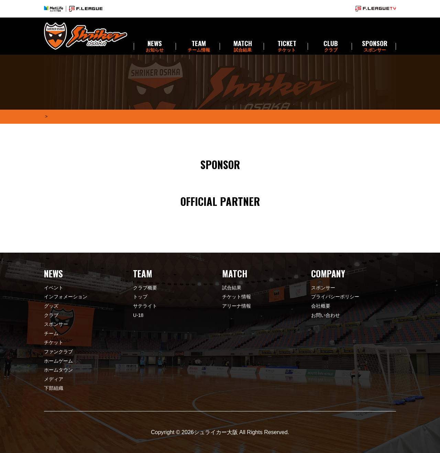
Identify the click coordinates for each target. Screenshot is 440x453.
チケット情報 (236, 296)
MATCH (242, 46)
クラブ (51, 315)
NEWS (154, 46)
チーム (51, 333)
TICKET (286, 46)
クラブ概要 (145, 287)
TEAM (198, 46)
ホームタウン (58, 370)
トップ (140, 296)
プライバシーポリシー (335, 296)
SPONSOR (374, 46)
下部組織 (53, 388)
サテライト (145, 306)
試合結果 (231, 287)
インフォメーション (65, 296)
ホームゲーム (58, 361)
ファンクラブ (58, 351)
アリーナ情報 (236, 306)
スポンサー (56, 324)
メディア (53, 379)
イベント (53, 287)
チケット (53, 342)
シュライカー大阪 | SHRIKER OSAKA (85, 36)
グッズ (51, 306)
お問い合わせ (325, 315)
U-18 (138, 315)
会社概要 (320, 306)
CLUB (330, 46)
